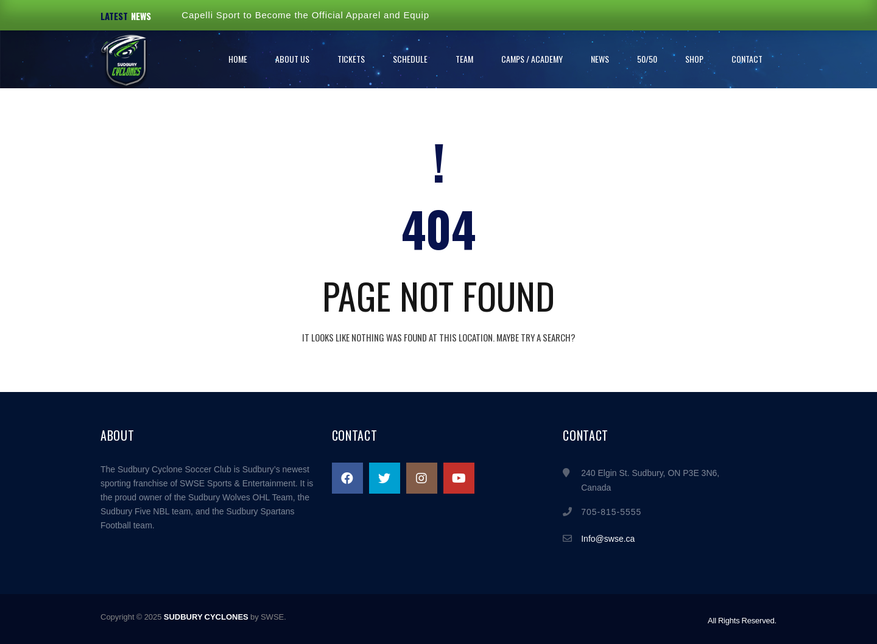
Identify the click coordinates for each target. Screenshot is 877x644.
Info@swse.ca (608, 539)
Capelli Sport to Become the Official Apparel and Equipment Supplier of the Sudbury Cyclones (393, 15)
